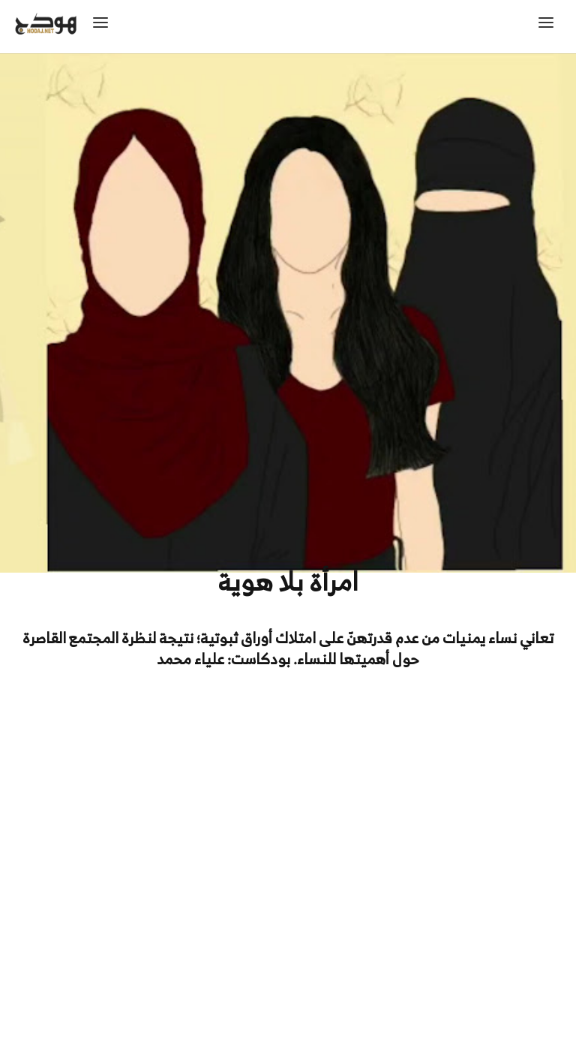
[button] (550, 26)
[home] (71, 26)
